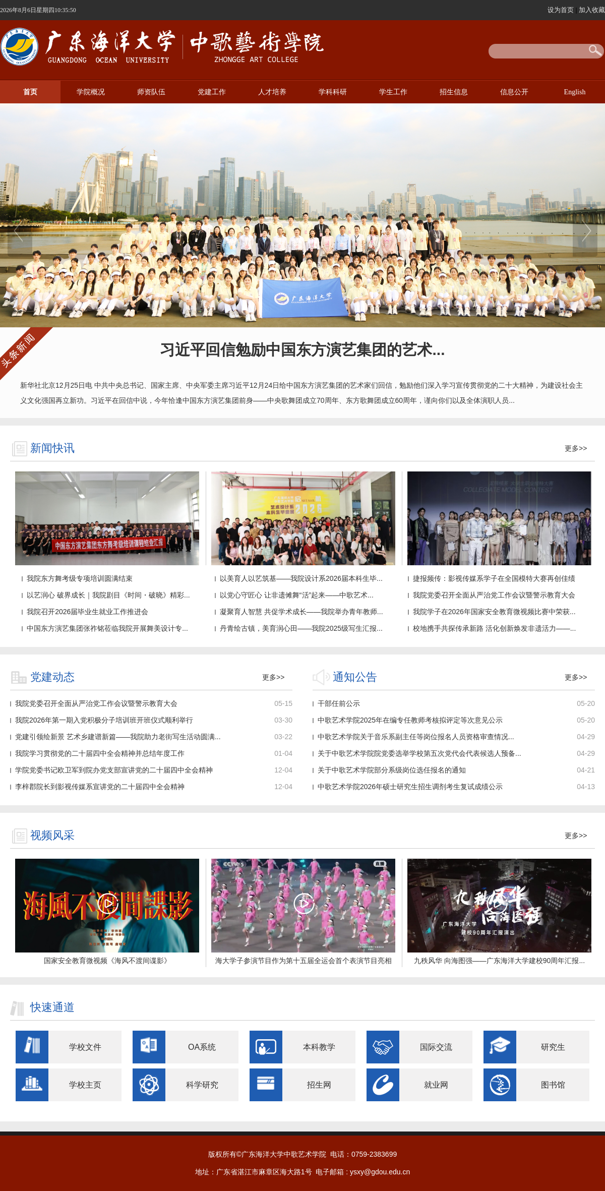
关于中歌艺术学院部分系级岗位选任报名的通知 (392, 770)
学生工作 (393, 92)
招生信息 (454, 92)
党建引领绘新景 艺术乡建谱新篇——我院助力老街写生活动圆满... (118, 737)
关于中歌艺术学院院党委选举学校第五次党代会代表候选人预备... (419, 753)
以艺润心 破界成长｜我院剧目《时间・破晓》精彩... (108, 595)
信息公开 (514, 92)
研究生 (553, 1047)
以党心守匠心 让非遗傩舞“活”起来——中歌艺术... (297, 595)
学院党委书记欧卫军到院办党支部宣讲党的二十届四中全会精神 (114, 770)
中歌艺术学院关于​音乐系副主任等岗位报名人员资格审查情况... (416, 737)
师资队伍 (151, 92)
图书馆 (553, 1085)
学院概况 (91, 92)
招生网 (319, 1085)
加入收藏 (592, 10)
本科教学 (319, 1047)
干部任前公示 (339, 703)
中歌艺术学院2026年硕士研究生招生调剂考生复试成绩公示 (410, 787)
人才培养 (272, 92)
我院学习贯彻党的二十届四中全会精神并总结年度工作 (100, 753)
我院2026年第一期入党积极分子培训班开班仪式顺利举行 (104, 720)
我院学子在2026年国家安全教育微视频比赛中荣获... (494, 612)
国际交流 (436, 1047)
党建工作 (212, 92)
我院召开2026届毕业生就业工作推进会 (87, 612)
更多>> (576, 448)
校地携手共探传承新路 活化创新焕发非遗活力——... (494, 628)
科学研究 (202, 1085)
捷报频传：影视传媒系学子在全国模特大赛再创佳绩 (494, 578)
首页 (30, 92)
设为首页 (562, 10)
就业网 (436, 1085)
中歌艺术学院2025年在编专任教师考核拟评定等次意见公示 (410, 720)
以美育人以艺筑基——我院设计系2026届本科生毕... (301, 578)
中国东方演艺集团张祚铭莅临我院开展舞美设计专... (107, 628)
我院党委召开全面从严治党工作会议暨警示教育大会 (494, 595)
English (575, 92)
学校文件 (85, 1047)
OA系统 (202, 1047)
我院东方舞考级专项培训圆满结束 (80, 578)
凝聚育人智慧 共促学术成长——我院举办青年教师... (301, 612)
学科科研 (333, 92)
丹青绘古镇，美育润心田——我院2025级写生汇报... (301, 628)
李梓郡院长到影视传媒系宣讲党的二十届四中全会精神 (100, 787)
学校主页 (85, 1085)
